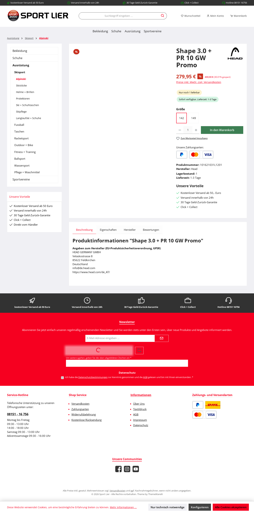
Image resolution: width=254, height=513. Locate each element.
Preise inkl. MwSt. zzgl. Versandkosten (198, 82)
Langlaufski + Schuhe (28, 118)
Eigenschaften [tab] (108, 229)
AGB (145, 377)
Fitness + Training (25, 152)
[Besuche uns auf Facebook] (118, 469)
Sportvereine (21, 179)
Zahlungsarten (80, 409)
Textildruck (140, 409)
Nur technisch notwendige (168, 507)
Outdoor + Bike (23, 145)
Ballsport (19, 158)
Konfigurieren (200, 507)
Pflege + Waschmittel (27, 172)
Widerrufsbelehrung (83, 414)
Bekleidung (20, 51)
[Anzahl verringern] (179, 130)
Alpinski (21, 79)
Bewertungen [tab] (151, 229)
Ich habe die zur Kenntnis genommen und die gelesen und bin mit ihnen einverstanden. (129, 377)
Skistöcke (21, 85)
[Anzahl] (188, 130)
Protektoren (23, 98)
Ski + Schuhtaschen (27, 105)
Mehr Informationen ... (123, 507)
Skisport (19, 72)
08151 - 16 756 (17, 414)
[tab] (84, 229)
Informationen (141, 395)
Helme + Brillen (25, 92)
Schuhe (17, 58)
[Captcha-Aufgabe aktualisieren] (139, 350)
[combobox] (119, 15)
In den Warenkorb (222, 130)
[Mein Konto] (215, 16)
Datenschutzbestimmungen (93, 377)
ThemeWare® (155, 494)
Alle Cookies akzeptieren (231, 507)
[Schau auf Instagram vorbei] (127, 469)
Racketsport (21, 138)
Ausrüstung (21, 65)
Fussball (19, 124)
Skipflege (21, 111)
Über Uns (139, 403)
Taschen (19, 131)
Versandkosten (80, 403)
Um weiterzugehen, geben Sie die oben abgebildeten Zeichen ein (98, 357)
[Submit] (162, 338)
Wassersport (21, 165)
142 (181, 118)
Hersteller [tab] (130, 229)
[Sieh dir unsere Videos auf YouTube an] (136, 469)
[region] (121, 85)
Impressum (140, 420)
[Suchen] (163, 15)
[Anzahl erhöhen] (196, 130)
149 (193, 118)
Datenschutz (140, 425)
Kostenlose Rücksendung (86, 420)
